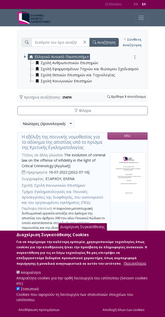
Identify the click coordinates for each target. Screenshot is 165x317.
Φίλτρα (82, 110)
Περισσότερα (135, 269)
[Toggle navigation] (141, 17)
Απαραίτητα (31, 278)
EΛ (144, 4)
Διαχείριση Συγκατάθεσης (82, 233)
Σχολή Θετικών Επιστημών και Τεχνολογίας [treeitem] (74, 75)
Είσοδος (113, 4)
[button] (84, 42)
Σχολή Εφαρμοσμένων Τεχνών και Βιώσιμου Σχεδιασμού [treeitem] (86, 69)
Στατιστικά (30, 295)
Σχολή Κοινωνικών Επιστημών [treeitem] (63, 81)
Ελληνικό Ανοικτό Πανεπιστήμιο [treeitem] (58, 57)
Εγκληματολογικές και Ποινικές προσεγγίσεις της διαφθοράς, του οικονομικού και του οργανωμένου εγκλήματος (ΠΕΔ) (62, 197)
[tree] (85, 69)
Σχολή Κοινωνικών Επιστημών (59, 185)
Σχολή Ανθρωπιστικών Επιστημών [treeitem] (66, 63)
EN (136, 4)
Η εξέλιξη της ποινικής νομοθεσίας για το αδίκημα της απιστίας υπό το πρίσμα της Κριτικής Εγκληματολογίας (62, 142)
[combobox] (47, 123)
